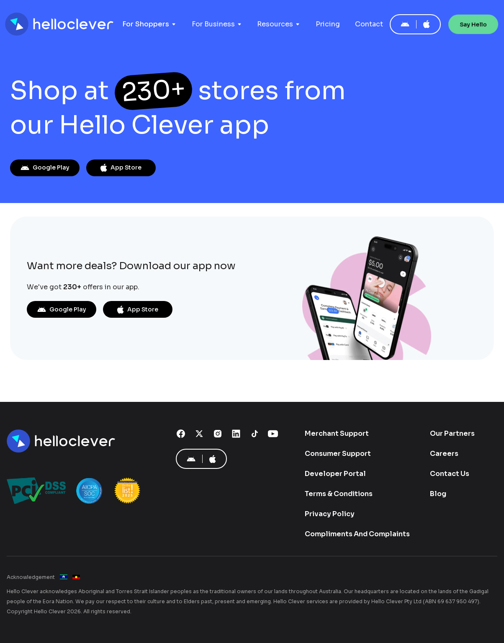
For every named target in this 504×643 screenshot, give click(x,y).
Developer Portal (335, 473)
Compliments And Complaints (357, 534)
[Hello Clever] (62, 441)
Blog (438, 493)
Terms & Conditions (339, 493)
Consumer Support (338, 453)
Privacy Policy (330, 513)
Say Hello (473, 24)
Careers (444, 453)
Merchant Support (337, 433)
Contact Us (449, 473)
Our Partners (452, 433)
